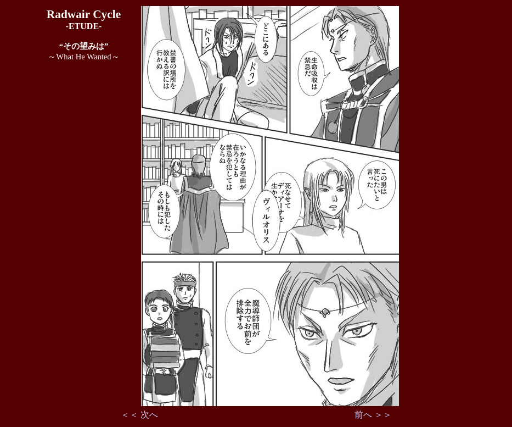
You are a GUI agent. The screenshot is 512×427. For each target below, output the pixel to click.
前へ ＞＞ (373, 414)
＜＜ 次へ (139, 414)
